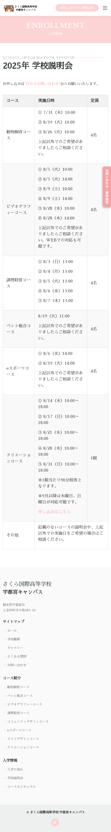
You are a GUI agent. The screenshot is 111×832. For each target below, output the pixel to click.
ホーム (12, 630)
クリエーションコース (23, 747)
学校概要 (13, 639)
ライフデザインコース (23, 738)
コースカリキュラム (21, 786)
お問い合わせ (16, 665)
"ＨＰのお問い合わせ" (42, 87)
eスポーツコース (19, 730)
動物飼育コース (18, 687)
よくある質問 (16, 656)
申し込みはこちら (54, 515)
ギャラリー (15, 647)
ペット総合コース (20, 695)
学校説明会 (15, 778)
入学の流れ (15, 769)
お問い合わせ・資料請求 (77, 7)
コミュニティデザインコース (27, 721)
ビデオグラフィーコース (24, 704)
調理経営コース (18, 713)
